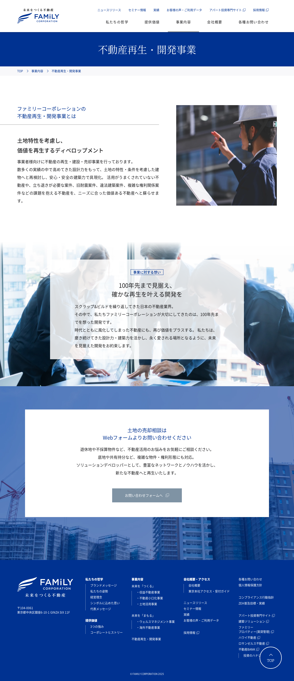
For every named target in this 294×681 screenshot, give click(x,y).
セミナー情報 (137, 10)
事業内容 (183, 21)
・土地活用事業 (146, 604)
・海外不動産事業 (148, 627)
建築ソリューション (252, 621)
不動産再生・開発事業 (146, 639)
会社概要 (214, 21)
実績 (156, 10)
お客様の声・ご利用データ (184, 10)
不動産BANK (247, 649)
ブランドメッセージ (103, 585)
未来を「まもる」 (143, 615)
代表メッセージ (100, 608)
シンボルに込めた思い (105, 603)
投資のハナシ (252, 655)
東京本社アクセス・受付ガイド (209, 591)
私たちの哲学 (117, 21)
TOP (20, 71)
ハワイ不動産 (247, 637)
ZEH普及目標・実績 (252, 603)
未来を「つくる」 (143, 586)
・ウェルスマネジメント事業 (155, 621)
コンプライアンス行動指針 (256, 597)
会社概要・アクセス (197, 579)
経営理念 (96, 597)
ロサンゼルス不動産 (252, 643)
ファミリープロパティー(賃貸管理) (254, 629)
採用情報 (259, 10)
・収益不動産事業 (148, 592)
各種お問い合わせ (254, 21)
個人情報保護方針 (250, 585)
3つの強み (97, 626)
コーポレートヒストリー (106, 632)
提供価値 (152, 21)
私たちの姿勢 (99, 591)
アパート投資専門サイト (225, 10)
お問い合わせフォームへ (144, 495)
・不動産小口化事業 (149, 598)
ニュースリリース (109, 10)
